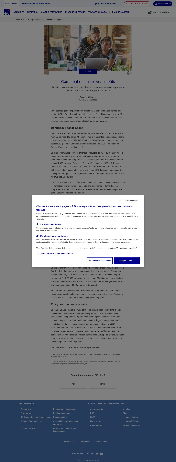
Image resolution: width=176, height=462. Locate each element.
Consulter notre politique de (56, 253)
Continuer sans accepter (128, 200)
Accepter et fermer (127, 260)
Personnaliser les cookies (100, 260)
